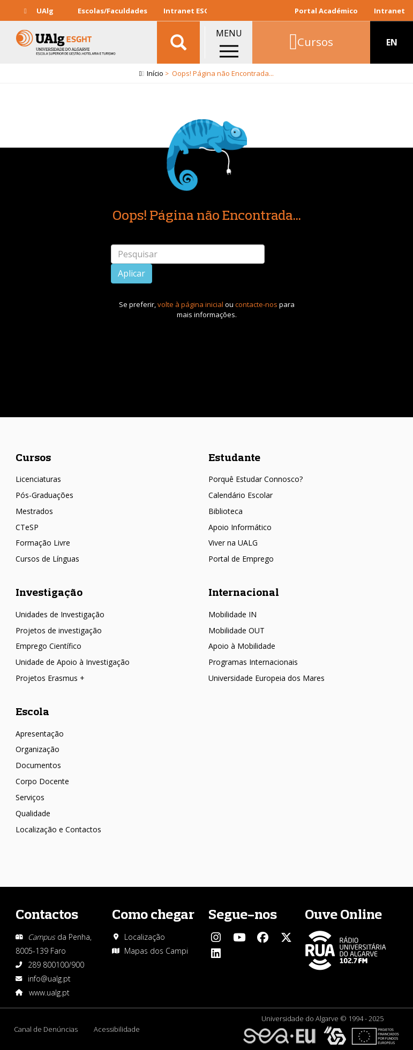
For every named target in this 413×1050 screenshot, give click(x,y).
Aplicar (131, 273)
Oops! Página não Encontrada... (206, 215)
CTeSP (27, 527)
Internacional (243, 592)
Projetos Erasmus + (50, 678)
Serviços (30, 797)
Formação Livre (43, 543)
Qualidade (33, 813)
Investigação (49, 592)
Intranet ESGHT (191, 11)
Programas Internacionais (253, 662)
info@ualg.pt (49, 979)
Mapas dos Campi (156, 951)
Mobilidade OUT (236, 630)
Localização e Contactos (58, 829)
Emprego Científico (48, 646)
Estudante (234, 457)
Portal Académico (326, 11)
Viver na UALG (233, 543)
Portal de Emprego (241, 559)
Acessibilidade (117, 1029)
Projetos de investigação (59, 630)
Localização (144, 937)
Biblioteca (225, 511)
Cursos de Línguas (47, 559)
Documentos (38, 765)
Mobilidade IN (232, 614)
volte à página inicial (190, 304)
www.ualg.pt (49, 992)
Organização (37, 749)
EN (391, 43)
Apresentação (40, 734)
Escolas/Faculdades (112, 11)
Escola (32, 711)
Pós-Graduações (44, 495)
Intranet (389, 11)
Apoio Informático (240, 527)
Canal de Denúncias (46, 1029)
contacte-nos (256, 304)
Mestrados (34, 511)
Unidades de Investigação (60, 614)
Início (155, 73)
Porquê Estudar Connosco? (255, 479)
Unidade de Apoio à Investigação (73, 662)
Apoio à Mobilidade (241, 646)
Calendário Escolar (240, 495)
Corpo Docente (42, 781)
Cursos (33, 457)
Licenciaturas (38, 479)
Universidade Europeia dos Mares (266, 678)
